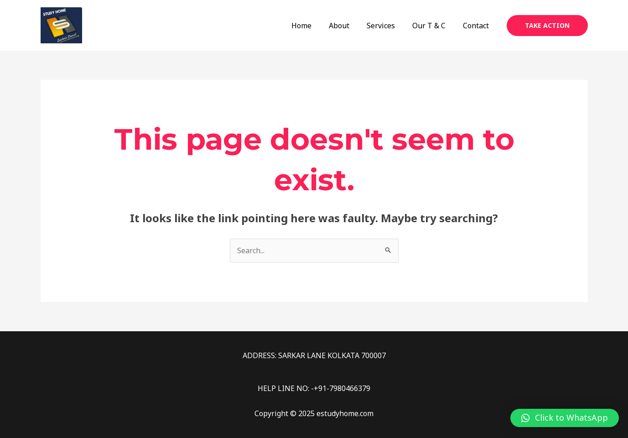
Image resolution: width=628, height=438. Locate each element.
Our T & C (433, 26)
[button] (564, 418)
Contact (477, 26)
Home (314, 26)
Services (388, 26)
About (348, 26)
